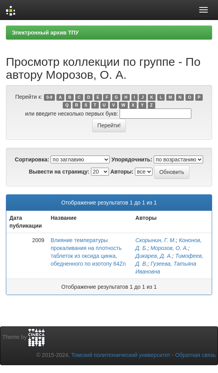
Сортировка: (32, 159)
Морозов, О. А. (169, 248)
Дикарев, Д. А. (153, 256)
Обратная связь (195, 355)
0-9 (49, 97)
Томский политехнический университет (121, 355)
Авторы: (121, 171)
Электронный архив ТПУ (45, 32)
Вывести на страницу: (59, 171)
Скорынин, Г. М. (155, 240)
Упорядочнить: (131, 159)
